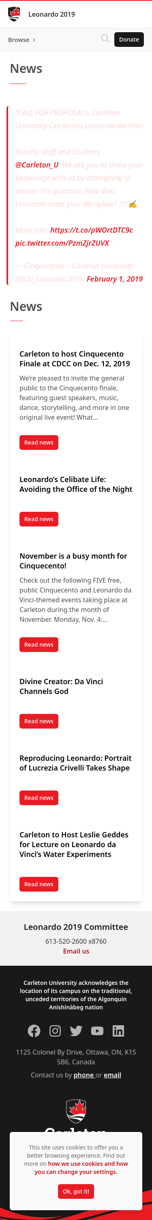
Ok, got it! (76, 1191)
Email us (76, 951)
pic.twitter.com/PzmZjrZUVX (62, 243)
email (112, 1074)
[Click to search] (105, 39)
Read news (41, 444)
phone (85, 1074)
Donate (129, 39)
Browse (19, 39)
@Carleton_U (36, 165)
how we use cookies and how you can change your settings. (81, 1168)
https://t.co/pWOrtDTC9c (91, 230)
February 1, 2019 (115, 279)
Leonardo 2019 (51, 14)
